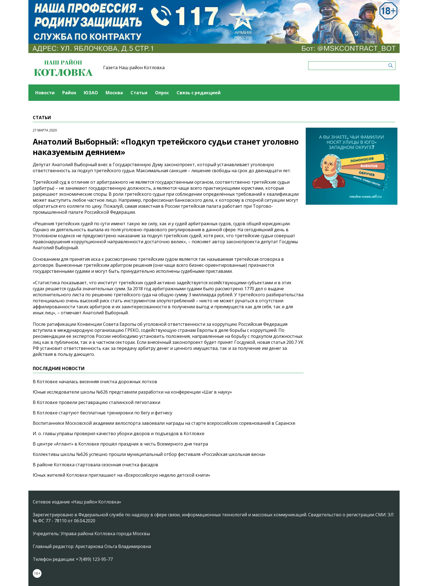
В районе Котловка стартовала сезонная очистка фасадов (95, 465)
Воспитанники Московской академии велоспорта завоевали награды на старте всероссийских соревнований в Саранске (164, 423)
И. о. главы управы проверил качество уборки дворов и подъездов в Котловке (118, 433)
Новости (45, 93)
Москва (114, 93)
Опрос (162, 93)
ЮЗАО (91, 93)
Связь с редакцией (199, 93)
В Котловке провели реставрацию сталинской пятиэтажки (96, 402)
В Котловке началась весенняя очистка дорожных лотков (95, 382)
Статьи (138, 93)
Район (69, 93)
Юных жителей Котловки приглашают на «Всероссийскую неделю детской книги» (121, 475)
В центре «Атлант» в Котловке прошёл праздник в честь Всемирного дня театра (120, 444)
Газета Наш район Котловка (134, 67)
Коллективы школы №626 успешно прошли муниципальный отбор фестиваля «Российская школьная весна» (149, 454)
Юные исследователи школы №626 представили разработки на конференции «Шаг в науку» (132, 392)
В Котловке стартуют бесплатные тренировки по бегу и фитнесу (102, 413)
